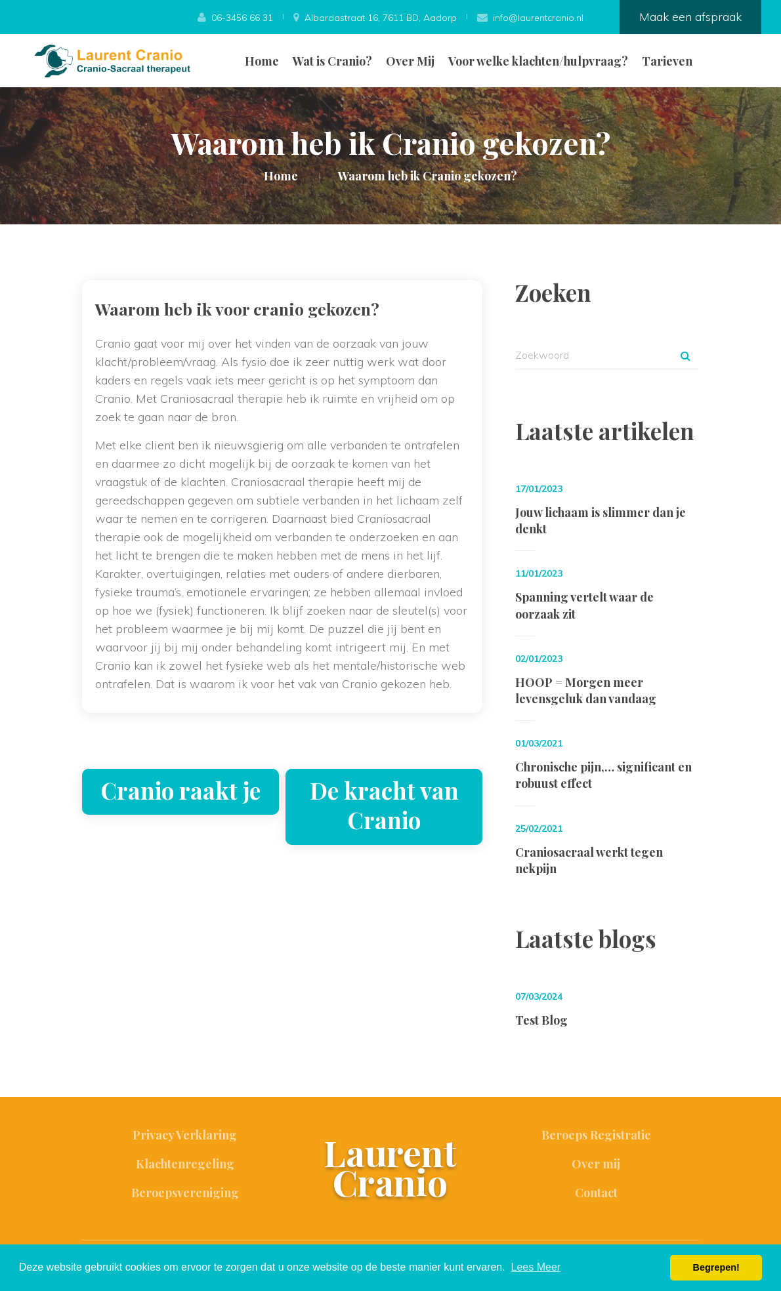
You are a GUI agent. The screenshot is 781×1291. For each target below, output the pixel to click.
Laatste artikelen (604, 430)
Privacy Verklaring (185, 1135)
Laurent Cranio (390, 1167)
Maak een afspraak (690, 16)
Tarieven (667, 61)
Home (262, 61)
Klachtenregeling (185, 1164)
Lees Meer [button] (536, 1267)
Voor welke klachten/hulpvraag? (538, 61)
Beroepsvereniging (185, 1192)
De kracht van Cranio (384, 805)
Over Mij (410, 61)
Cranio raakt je (181, 790)
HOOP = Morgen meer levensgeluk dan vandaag (585, 690)
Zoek (685, 355)
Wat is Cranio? (332, 61)
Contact (596, 1192)
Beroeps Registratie (596, 1135)
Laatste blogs (585, 938)
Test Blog (541, 1020)
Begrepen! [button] (716, 1267)
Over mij (596, 1164)
